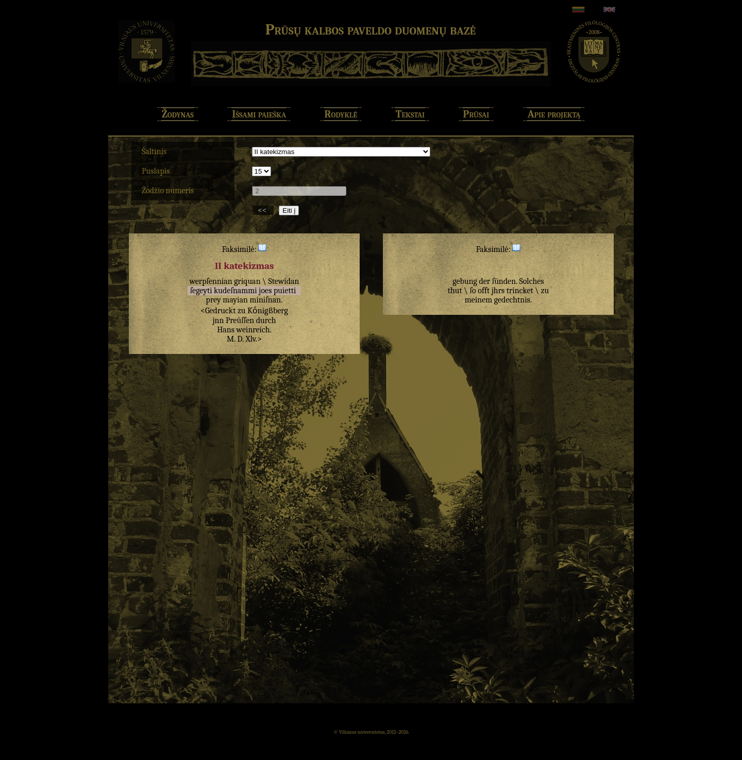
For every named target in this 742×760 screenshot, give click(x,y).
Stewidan (283, 281)
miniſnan (265, 300)
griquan (247, 281)
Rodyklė (341, 114)
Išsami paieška (259, 114)
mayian (235, 300)
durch (266, 320)
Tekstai (410, 114)
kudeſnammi (235, 290)
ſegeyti (201, 290)
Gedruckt (220, 310)
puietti (285, 290)
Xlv (251, 339)
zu (242, 310)
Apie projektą (554, 114)
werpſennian (210, 281)
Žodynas (178, 114)
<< (263, 210)
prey (213, 300)
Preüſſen (240, 320)
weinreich (253, 329)
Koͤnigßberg (267, 310)
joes (265, 290)
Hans (225, 329)
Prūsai (476, 114)
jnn (218, 320)
